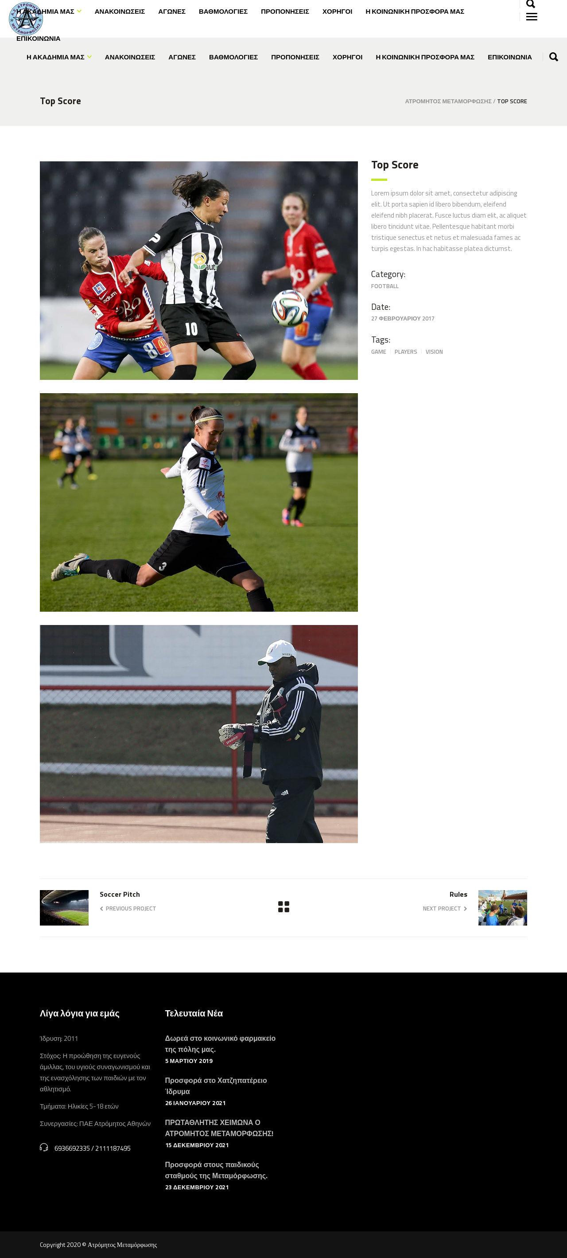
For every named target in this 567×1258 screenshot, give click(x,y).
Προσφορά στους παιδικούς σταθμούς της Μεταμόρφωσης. (216, 1170)
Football (385, 286)
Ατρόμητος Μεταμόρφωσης (448, 101)
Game (378, 352)
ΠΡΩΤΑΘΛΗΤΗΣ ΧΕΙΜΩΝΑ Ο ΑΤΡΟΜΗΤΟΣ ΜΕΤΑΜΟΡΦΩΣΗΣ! (219, 1128)
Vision (434, 352)
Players (406, 352)
